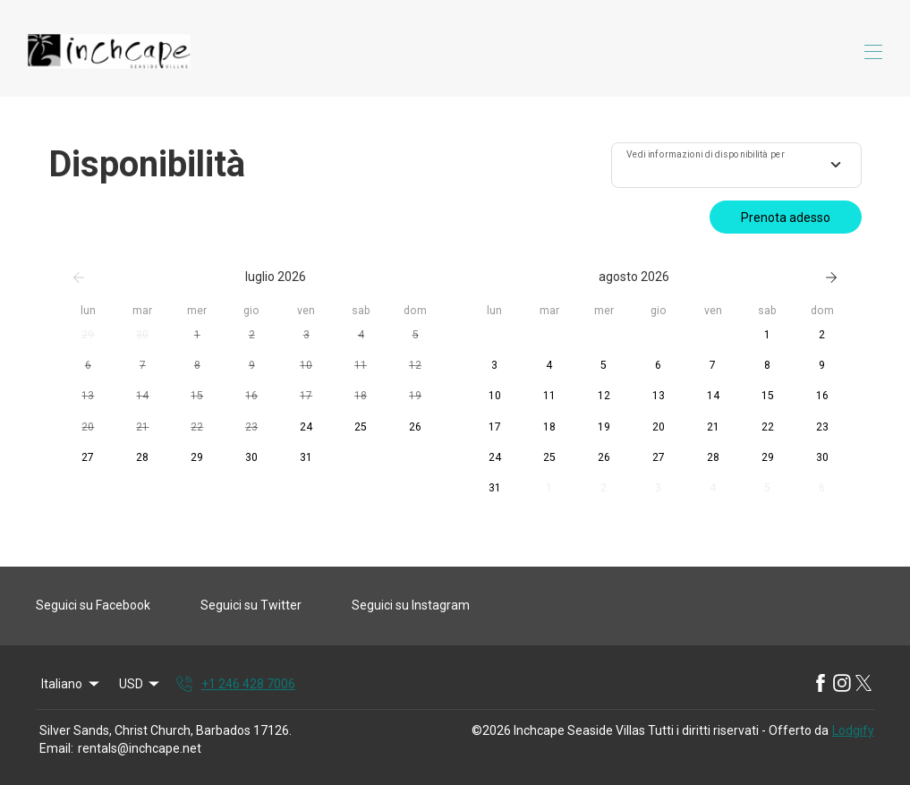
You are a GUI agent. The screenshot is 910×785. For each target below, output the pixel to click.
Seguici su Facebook (93, 605)
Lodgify (853, 730)
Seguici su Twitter (251, 605)
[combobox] (736, 165)
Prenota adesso (785, 217)
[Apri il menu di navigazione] (873, 52)
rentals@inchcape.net (139, 748)
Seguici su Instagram (411, 605)
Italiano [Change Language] (71, 684)
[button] (88, 335)
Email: (56, 748)
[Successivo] (831, 277)
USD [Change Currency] (141, 684)
